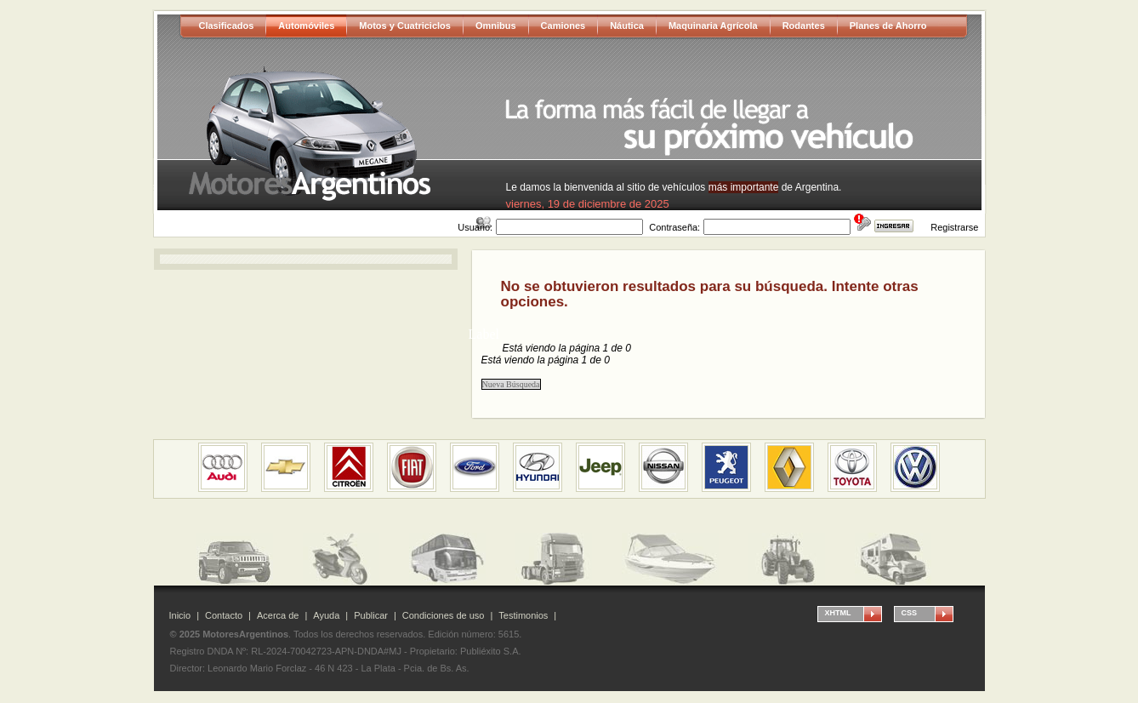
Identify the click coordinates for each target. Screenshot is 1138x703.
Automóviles (306, 25)
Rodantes (803, 25)
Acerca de (278, 615)
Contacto (223, 615)
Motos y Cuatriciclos (405, 25)
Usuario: (475, 227)
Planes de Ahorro (888, 25)
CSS (910, 613)
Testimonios (523, 615)
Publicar (371, 615)
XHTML (838, 613)
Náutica (627, 25)
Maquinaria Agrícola (713, 25)
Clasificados (226, 25)
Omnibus (495, 25)
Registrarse (954, 227)
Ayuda (326, 615)
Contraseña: (674, 227)
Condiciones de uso (443, 615)
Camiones (563, 25)
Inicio (180, 615)
